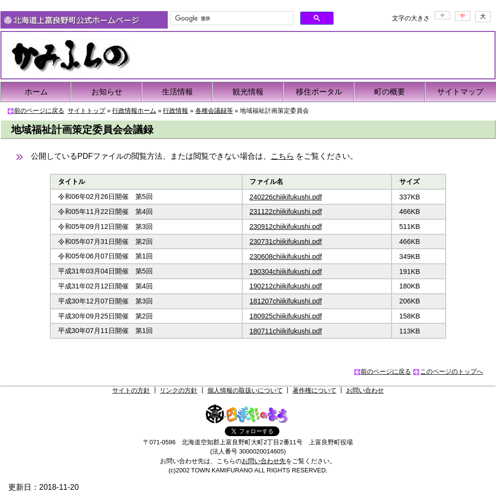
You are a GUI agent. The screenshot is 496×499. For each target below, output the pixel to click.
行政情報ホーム (134, 110)
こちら (282, 156)
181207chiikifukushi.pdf (285, 301)
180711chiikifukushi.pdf (285, 331)
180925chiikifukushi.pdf (285, 316)
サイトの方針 (131, 390)
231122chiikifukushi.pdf (285, 211)
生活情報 (177, 92)
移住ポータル (319, 92)
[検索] (231, 18)
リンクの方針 (178, 390)
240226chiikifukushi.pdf (285, 197)
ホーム (36, 92)
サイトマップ (460, 92)
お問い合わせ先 (264, 461)
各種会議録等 (214, 110)
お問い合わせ (365, 390)
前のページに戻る (39, 110)
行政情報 (175, 110)
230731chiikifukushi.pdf (285, 241)
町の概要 (389, 92)
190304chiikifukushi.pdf (285, 271)
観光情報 (248, 92)
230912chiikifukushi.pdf (285, 226)
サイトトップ (86, 110)
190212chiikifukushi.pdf (285, 286)
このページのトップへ (451, 371)
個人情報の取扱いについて (245, 390)
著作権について (314, 390)
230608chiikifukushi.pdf (285, 256)
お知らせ (106, 92)
